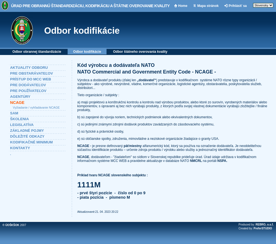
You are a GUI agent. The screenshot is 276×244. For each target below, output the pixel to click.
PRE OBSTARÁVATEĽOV (31, 73)
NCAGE (17, 102)
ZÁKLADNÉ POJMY (27, 130)
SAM (14, 113)
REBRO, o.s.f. (265, 224)
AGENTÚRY (20, 97)
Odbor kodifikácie (82, 31)
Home (182, 6)
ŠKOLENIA (19, 119)
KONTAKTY (20, 148)
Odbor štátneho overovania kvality (140, 52)
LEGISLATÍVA (22, 125)
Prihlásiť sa (238, 6)
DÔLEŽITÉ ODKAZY (27, 136)
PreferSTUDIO (263, 228)
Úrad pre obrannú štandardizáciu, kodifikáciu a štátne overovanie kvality (90, 6)
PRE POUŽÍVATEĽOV (28, 91)
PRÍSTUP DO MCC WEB (30, 79)
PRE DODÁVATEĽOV (28, 85)
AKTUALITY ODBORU (29, 67)
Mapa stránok (208, 6)
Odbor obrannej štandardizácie (36, 52)
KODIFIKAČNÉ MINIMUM (31, 142)
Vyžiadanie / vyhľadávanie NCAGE (36, 107)
